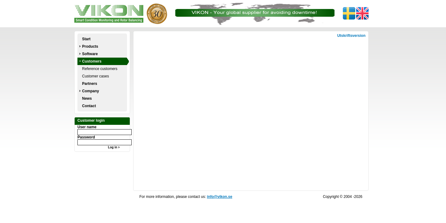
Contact (89, 106)
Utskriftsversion (351, 35)
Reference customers (99, 69)
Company (90, 91)
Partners (89, 83)
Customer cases (95, 76)
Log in (114, 147)
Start (86, 39)
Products (90, 46)
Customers (92, 61)
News (87, 98)
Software (90, 54)
